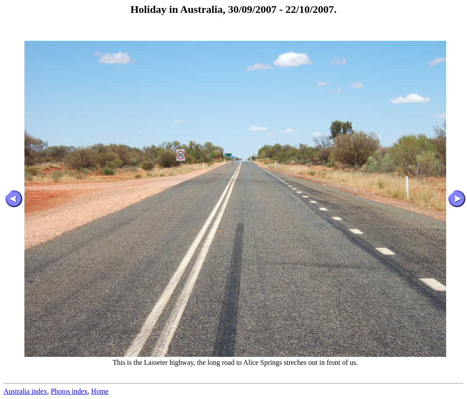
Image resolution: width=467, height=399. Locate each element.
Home (99, 391)
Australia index (25, 391)
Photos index (69, 391)
